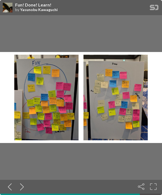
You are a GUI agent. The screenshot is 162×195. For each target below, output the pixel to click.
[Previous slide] (8, 186)
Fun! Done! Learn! (33, 5)
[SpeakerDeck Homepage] (154, 8)
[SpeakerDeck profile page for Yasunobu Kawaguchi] (7, 8)
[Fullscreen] (153, 186)
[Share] (141, 186)
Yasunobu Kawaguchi (39, 10)
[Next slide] (21, 186)
